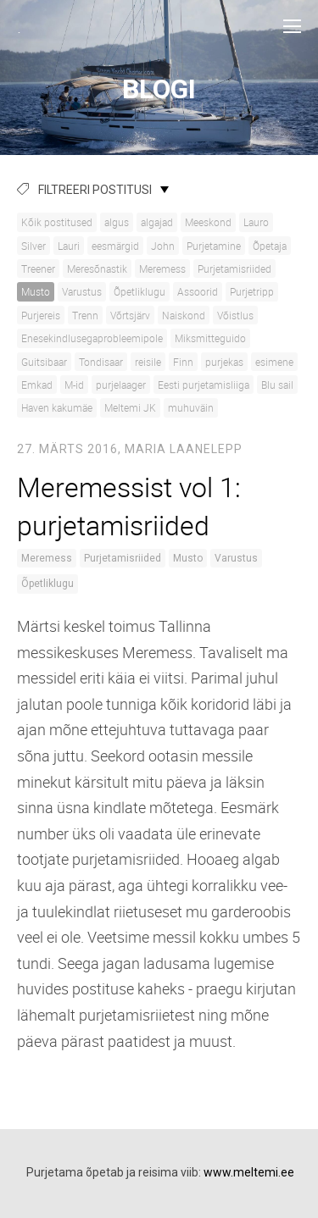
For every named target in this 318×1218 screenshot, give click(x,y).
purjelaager (121, 384)
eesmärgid (115, 245)
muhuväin (191, 407)
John (163, 245)
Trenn (85, 315)
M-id (74, 384)
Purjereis (40, 315)
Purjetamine (214, 245)
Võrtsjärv (130, 315)
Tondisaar (101, 361)
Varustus (82, 291)
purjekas (224, 361)
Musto (35, 291)
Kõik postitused (56, 222)
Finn (183, 361)
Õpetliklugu (139, 291)
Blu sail (277, 384)
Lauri (69, 245)
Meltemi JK (130, 407)
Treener (38, 268)
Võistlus (235, 315)
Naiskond (183, 315)
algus (116, 222)
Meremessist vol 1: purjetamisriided (129, 505)
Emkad (37, 384)
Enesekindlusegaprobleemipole (92, 338)
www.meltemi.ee (249, 1172)
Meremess (162, 268)
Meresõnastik (97, 268)
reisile (148, 361)
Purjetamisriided (234, 268)
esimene (274, 361)
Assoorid (197, 291)
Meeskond (208, 222)
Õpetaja (270, 245)
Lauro (256, 222)
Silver (33, 245)
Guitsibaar (44, 361)
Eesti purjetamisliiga (203, 384)
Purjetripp (252, 291)
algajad (157, 222)
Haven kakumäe (56, 407)
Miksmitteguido (210, 338)
